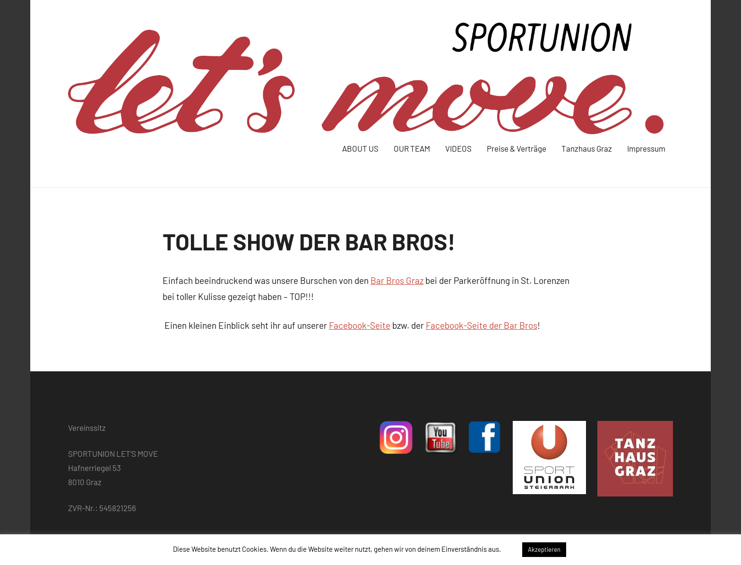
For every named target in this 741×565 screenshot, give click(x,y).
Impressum (646, 148)
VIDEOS (458, 148)
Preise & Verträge (516, 148)
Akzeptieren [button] (544, 549)
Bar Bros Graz (396, 280)
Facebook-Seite (359, 325)
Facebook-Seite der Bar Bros (481, 325)
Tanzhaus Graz (586, 148)
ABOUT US (360, 148)
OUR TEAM (412, 148)
